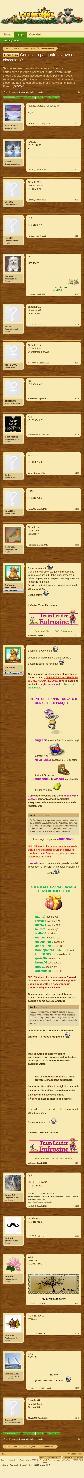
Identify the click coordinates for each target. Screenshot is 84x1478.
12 (34, 98)
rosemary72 (11, 365)
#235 (77, 1206)
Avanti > (56, 98)
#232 (77, 545)
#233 (77, 635)
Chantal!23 (10, 1420)
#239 (77, 1388)
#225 (77, 294)
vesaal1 (9, 202)
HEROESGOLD (12, 125)
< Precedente (9, 98)
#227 (77, 363)
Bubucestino (11, 437)
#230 (77, 473)
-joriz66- (9, 238)
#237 (77, 1303)
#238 (77, 1333)
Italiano (4, 1454)
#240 (77, 1418)
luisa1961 (10, 511)
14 (42, 98)
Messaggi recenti (12, 40)
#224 (77, 236)
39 (50, 98)
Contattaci (72, 1454)
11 (30, 98)
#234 (77, 1163)
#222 (77, 170)
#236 (77, 1236)
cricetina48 (10, 401)
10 (26, 98)
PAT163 (9, 161)
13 (38, 98)
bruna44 (9, 276)
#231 (77, 509)
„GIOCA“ (18, 86)
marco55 (9, 1335)
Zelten (8, 475)
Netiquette (67, 631)
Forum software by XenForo (24, 1460)
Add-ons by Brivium (26, 1465)
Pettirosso (10, 547)
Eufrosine (10, 585)
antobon (9, 1276)
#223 (77, 200)
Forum (20, 34)
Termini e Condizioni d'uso (49, 1458)
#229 (77, 435)
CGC (57, 631)
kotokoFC (10, 1195)
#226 (77, 325)
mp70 (8, 326)
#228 (77, 399)
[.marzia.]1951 (12, 1373)
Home (7, 34)
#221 (77, 124)
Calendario (35, 34)
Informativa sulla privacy (73, 1458)
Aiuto (80, 1454)
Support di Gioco (43, 631)
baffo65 (9, 1238)
